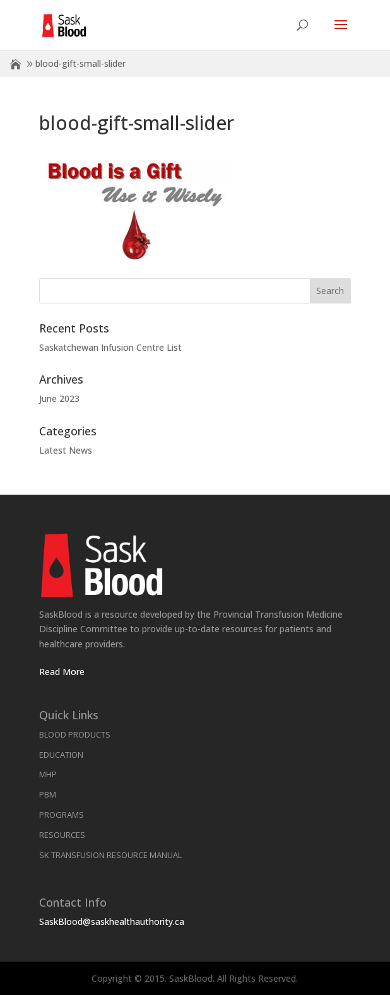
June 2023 (59, 398)
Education (61, 754)
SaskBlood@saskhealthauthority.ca (111, 921)
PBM (47, 794)
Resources (62, 834)
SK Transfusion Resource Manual (110, 855)
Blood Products (74, 734)
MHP (48, 774)
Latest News (65, 450)
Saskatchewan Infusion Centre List (110, 347)
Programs (61, 814)
